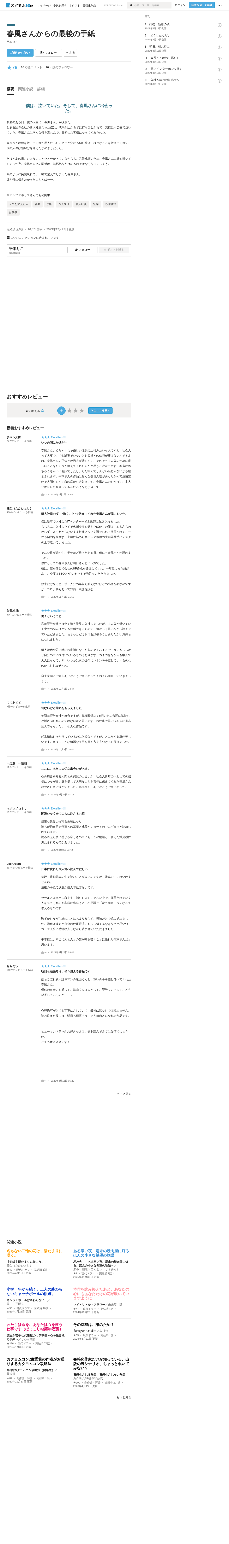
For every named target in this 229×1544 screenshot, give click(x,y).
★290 (76, 1382)
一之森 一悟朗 (17, 763)
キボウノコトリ (17, 808)
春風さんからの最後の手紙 (51, 34)
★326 (10, 1343)
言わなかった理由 (84, 1331)
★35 (9, 1308)
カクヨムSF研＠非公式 (88, 1378)
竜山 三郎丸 (15, 1303)
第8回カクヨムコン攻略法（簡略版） (31, 1370)
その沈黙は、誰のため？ (93, 1325)
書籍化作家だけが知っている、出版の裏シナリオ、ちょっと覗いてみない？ (101, 1363)
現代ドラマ (23, 1269)
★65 (76, 1335)
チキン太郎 (14, 437)
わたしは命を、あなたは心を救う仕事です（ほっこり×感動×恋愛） (35, 1327)
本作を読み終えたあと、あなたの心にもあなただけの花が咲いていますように (101, 1293)
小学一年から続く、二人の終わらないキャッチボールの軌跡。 (34, 1291)
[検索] (130, 5)
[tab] (11, 90)
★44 (76, 1309)
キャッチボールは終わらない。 (27, 1300)
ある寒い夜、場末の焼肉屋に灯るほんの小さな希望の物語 (101, 1253)
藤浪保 (11, 1373)
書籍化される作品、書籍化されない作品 (99, 1374)
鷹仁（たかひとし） (20, 508)
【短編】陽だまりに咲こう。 (25, 1261)
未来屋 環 (115, 1304)
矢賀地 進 (13, 610)
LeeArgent (14, 863)
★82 (9, 1378)
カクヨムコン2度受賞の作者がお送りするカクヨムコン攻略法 (35, 1361)
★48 (9, 1269)
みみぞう (12, 966)
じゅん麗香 (28, 1339)
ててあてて (14, 702)
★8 (75, 1273)
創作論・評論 (24, 1378)
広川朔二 (105, 1331)
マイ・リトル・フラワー (89, 1304)
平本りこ (12, 41)
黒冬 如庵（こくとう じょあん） (96, 1269)
